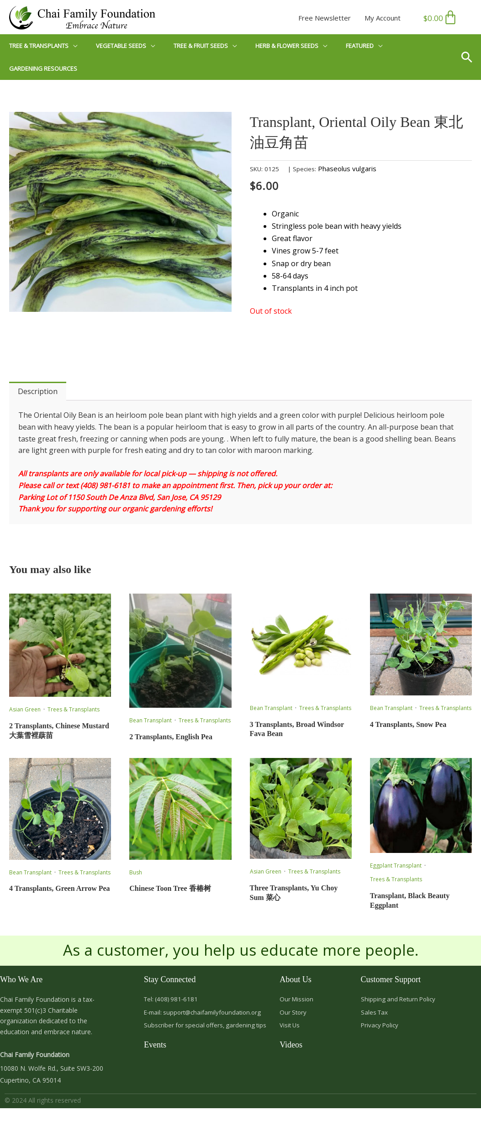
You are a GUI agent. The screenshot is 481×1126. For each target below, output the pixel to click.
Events (155, 1047)
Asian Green (25, 710)
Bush (135, 873)
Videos (291, 1047)
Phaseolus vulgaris (347, 169)
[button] (470, 57)
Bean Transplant (150, 721)
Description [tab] (38, 392)
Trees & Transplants (74, 710)
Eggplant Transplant (396, 866)
